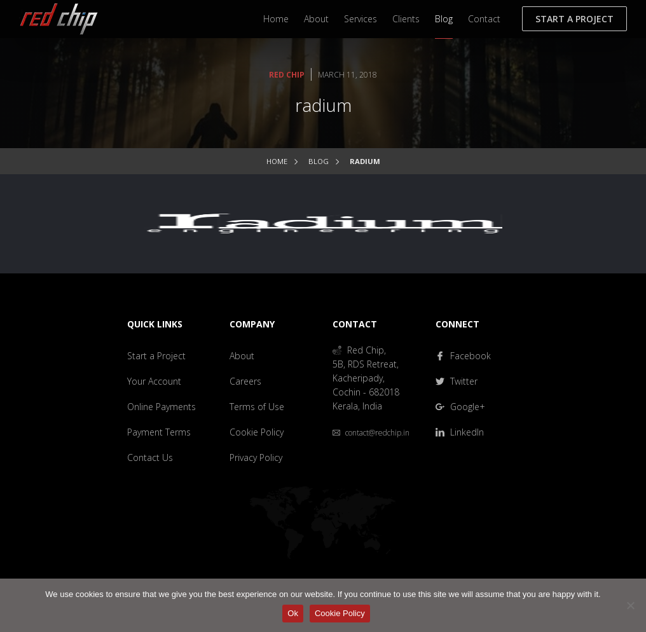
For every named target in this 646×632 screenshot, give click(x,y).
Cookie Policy (257, 432)
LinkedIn (460, 432)
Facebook (463, 356)
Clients (406, 19)
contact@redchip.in (371, 432)
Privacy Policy (256, 457)
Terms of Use (257, 407)
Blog (444, 19)
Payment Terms (159, 432)
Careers (245, 381)
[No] (630, 605)
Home (276, 19)
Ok (292, 613)
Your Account (154, 381)
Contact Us (150, 457)
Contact (484, 19)
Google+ (460, 407)
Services (360, 19)
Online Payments (161, 407)
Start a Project (574, 19)
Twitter (457, 381)
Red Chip (287, 74)
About (316, 19)
